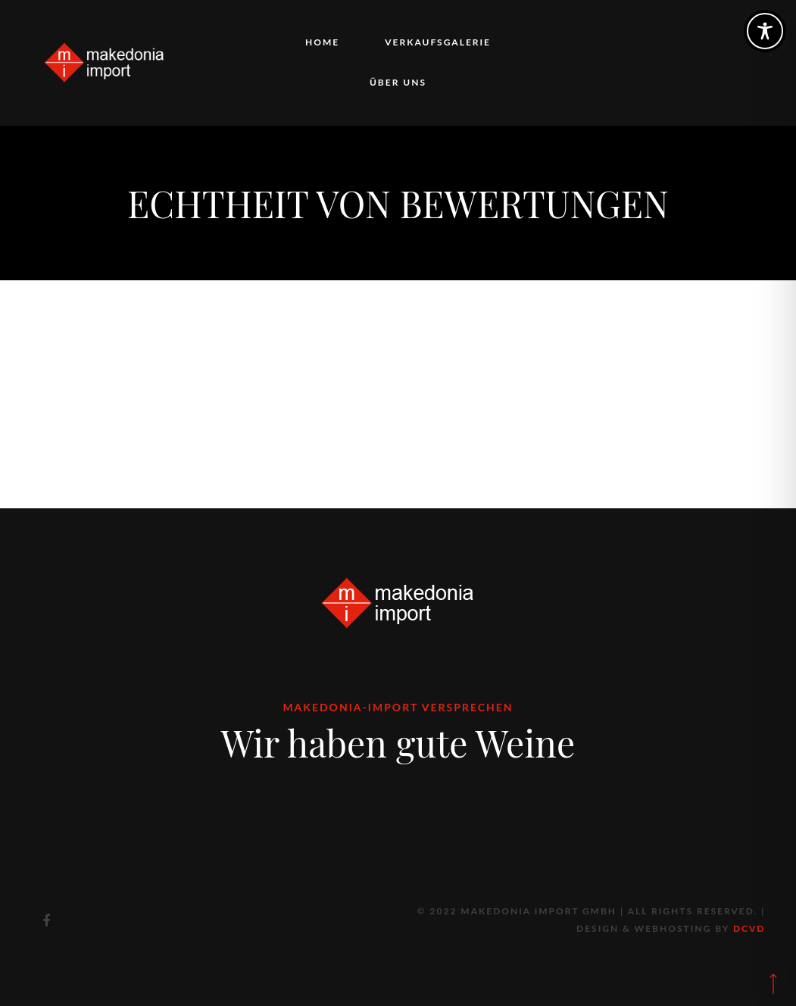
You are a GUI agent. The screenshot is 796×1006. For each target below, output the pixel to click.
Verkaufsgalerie (438, 42)
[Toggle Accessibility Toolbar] (765, 31)
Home (322, 42)
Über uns (398, 82)
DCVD (749, 928)
